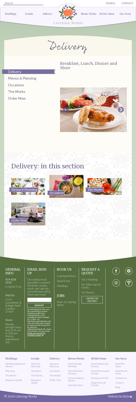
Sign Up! (39, 305)
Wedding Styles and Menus (15, 365)
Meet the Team (75, 385)
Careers (119, 382)
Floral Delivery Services (75, 372)
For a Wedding (89, 279)
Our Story (125, 13)
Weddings (11, 13)
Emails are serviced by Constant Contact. (36, 334)
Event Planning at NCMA (100, 372)
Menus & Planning (22, 78)
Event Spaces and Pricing (99, 365)
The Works (16, 91)
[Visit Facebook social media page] (116, 271)
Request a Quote (13, 380)
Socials (29, 13)
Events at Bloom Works (76, 379)
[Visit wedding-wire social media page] (128, 283)
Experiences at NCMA (98, 383)
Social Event (63, 281)
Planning (10, 371)
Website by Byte (119, 396)
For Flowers (88, 292)
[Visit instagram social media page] (116, 283)
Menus (110, 3)
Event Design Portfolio (75, 365)
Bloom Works (88, 13)
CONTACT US (13, 286)
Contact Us (121, 378)
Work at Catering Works (66, 304)
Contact (127, 3)
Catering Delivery (66, 276)
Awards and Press (121, 372)
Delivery (47, 13)
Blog (117, 387)
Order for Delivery (92, 299)
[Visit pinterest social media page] (128, 271)
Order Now (17, 98)
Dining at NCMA (99, 378)
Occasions (16, 85)
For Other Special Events (91, 286)
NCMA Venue (106, 13)
